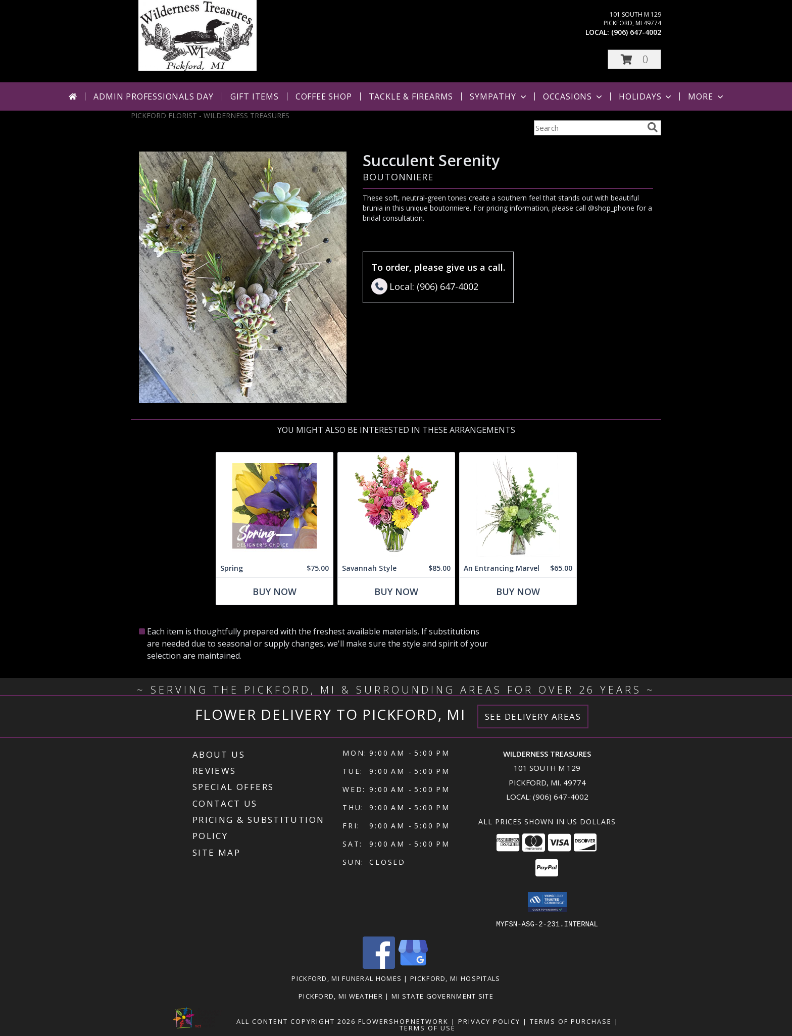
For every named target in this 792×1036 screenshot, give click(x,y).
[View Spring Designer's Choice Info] (274, 506)
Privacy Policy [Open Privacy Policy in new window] (489, 1020)
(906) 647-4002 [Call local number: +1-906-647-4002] (636, 32)
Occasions (573, 96)
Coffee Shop (323, 96)
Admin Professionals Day (153, 96)
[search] (653, 127)
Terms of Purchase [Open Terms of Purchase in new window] (571, 1020)
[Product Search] (588, 128)
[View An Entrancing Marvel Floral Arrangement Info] (518, 506)
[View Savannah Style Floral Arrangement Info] (396, 506)
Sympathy (499, 96)
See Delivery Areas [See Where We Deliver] (533, 716)
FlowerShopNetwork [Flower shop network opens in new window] (403, 1020)
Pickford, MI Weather (341, 995)
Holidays (646, 96)
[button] (634, 59)
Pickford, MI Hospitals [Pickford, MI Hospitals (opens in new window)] (455, 977)
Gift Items (254, 96)
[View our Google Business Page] (413, 965)
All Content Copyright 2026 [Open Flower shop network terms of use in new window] (296, 1020)
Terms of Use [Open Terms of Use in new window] (428, 1027)
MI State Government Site (442, 995)
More (706, 96)
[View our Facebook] (379, 965)
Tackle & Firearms (411, 96)
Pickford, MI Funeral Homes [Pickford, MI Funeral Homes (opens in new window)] (346, 977)
